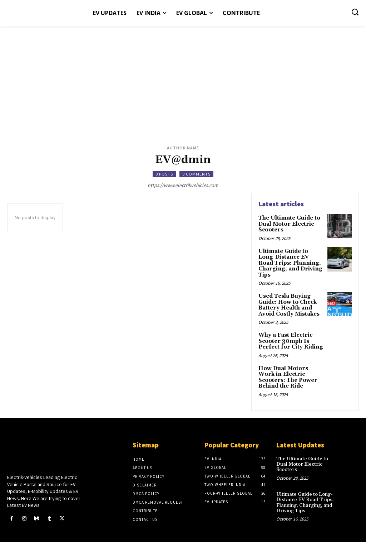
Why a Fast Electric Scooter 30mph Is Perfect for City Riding (288, 330)
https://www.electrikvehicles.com (183, 185)
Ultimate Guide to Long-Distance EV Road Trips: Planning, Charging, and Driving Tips (291, 257)
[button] (355, 12)
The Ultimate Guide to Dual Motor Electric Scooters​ (288, 223)
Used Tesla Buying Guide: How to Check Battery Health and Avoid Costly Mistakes (288, 295)
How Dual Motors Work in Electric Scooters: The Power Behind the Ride (290, 365)
